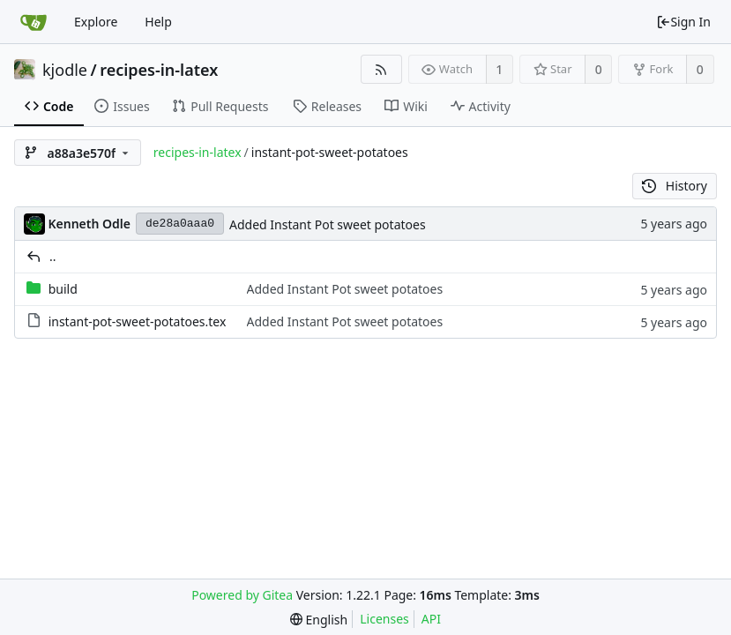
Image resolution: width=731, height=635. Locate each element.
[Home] (33, 22)
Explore (95, 21)
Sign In (683, 21)
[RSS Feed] (381, 69)
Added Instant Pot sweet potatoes (327, 224)
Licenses (384, 618)
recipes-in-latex (159, 69)
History (674, 185)
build (63, 288)
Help (158, 21)
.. (52, 256)
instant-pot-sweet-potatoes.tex (137, 321)
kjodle (64, 69)
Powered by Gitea (242, 594)
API (431, 618)
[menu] (318, 619)
